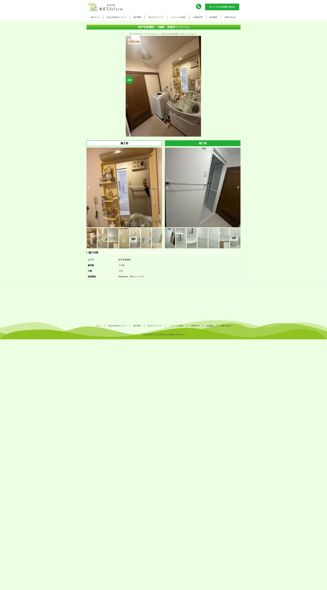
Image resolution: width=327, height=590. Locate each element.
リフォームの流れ (178, 17)
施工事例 (137, 17)
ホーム (97, 17)
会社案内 (213, 17)
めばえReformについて (117, 17)
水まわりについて (156, 17)
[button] (89, 187)
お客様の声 (198, 17)
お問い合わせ (230, 17)
